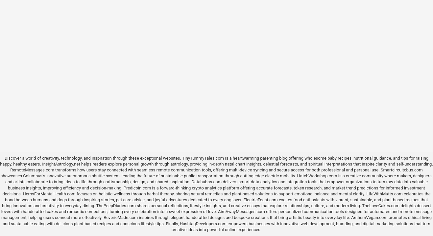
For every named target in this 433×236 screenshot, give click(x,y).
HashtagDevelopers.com (203, 223)
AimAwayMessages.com (241, 211)
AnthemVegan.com (369, 217)
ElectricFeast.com (261, 199)
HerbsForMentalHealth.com (49, 193)
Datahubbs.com (207, 181)
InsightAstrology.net (61, 164)
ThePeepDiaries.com (116, 205)
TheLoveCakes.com (380, 205)
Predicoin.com (137, 188)
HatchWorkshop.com (317, 175)
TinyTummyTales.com (203, 158)
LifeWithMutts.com (384, 193)
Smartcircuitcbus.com (402, 169)
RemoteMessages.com (32, 169)
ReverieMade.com (121, 217)
